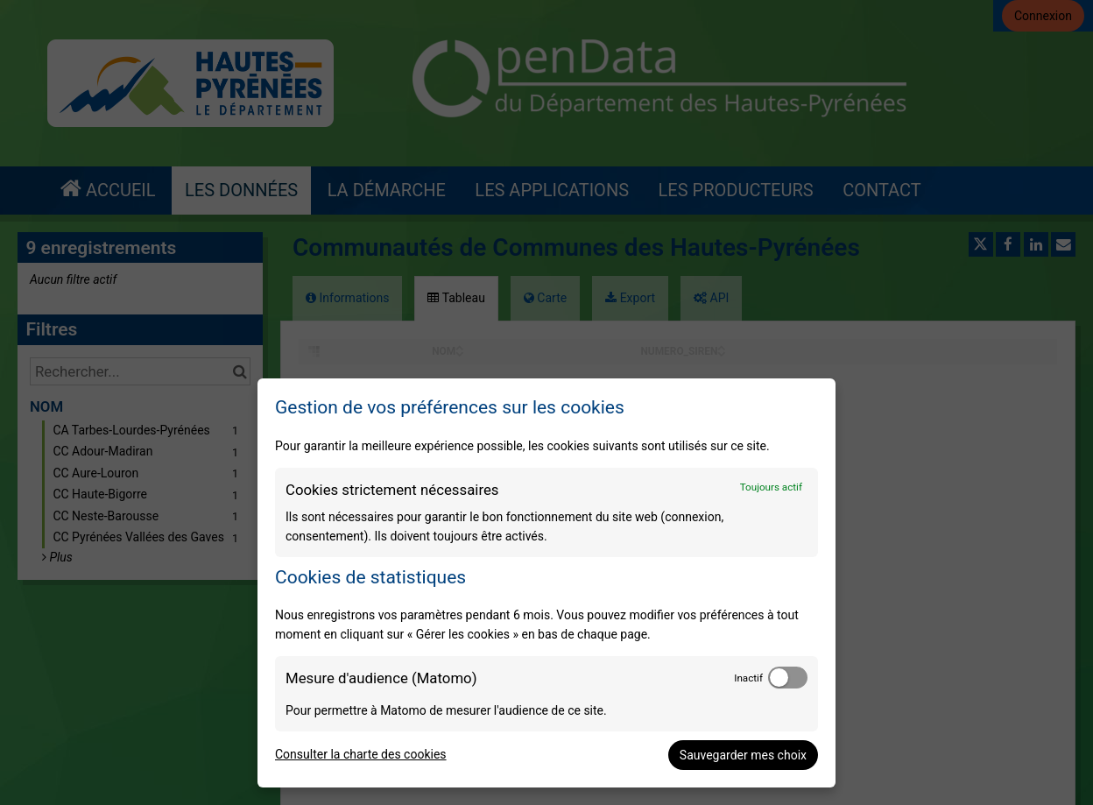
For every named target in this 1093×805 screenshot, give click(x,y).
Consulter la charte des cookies (361, 754)
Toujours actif (771, 487)
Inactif (748, 678)
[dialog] (546, 582)
